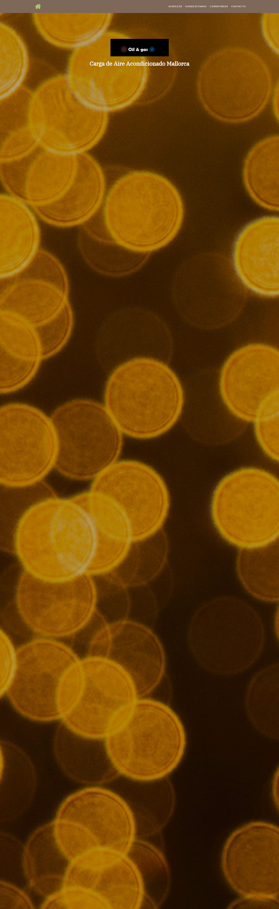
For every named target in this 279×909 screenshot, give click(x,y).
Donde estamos (196, 9)
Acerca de (175, 9)
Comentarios (219, 9)
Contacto (238, 9)
